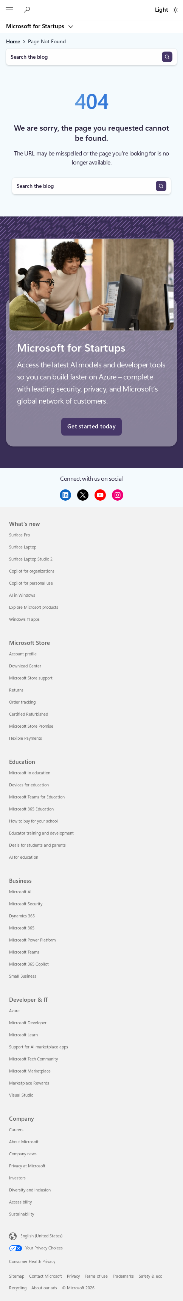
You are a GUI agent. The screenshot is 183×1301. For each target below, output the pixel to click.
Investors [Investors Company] (17, 1178)
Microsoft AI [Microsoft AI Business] (20, 892)
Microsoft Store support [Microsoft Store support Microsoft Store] (31, 678)
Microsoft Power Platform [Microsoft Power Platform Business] (32, 940)
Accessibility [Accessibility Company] (20, 1202)
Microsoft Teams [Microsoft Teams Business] (24, 952)
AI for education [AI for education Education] (23, 857)
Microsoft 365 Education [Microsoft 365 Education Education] (31, 809)
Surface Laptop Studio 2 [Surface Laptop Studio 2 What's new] (31, 559)
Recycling (17, 1288)
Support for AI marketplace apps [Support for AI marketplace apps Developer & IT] (38, 1047)
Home (13, 41)
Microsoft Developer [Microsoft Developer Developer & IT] (28, 1023)
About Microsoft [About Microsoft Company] (24, 1142)
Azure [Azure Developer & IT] (14, 1011)
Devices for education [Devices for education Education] (29, 785)
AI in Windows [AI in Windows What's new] (22, 595)
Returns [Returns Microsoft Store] (16, 690)
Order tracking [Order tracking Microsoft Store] (22, 702)
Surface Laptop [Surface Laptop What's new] (22, 547)
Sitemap (16, 1276)
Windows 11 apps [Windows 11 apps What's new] (24, 619)
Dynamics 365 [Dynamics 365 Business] (22, 916)
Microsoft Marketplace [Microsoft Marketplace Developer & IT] (30, 1071)
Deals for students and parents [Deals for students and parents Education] (37, 845)
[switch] (175, 10)
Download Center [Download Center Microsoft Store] (25, 666)
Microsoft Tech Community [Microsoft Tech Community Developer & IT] (33, 1059)
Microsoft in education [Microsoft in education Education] (29, 773)
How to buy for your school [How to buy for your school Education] (33, 821)
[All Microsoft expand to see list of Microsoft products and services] (9, 10)
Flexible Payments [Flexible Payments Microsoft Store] (25, 738)
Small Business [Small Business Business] (22, 976)
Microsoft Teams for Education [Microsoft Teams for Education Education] (37, 797)
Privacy (73, 1276)
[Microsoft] (91, 5)
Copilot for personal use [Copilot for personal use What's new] (31, 583)
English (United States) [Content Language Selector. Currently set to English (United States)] (41, 1236)
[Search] (167, 57)
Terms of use (96, 1276)
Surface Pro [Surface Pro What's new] (19, 535)
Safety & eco (150, 1276)
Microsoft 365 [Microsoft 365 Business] (21, 928)
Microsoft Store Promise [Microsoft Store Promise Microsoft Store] (31, 726)
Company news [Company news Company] (23, 1154)
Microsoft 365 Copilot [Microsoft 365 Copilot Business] (29, 964)
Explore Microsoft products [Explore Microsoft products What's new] (33, 607)
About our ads (44, 1288)
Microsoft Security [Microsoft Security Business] (25, 904)
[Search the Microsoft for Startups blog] (28, 10)
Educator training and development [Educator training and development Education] (41, 833)
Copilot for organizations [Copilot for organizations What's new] (31, 571)
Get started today (91, 426)
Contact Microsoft (45, 1276)
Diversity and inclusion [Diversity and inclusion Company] (30, 1190)
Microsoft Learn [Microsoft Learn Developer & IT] (23, 1035)
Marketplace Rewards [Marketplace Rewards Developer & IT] (29, 1083)
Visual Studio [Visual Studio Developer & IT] (21, 1095)
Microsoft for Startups (36, 26)
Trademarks (123, 1276)
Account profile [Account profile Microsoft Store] (23, 654)
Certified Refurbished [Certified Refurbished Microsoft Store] (28, 714)
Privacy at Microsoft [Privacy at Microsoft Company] (27, 1166)
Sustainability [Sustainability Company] (21, 1214)
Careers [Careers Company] (16, 1129)
